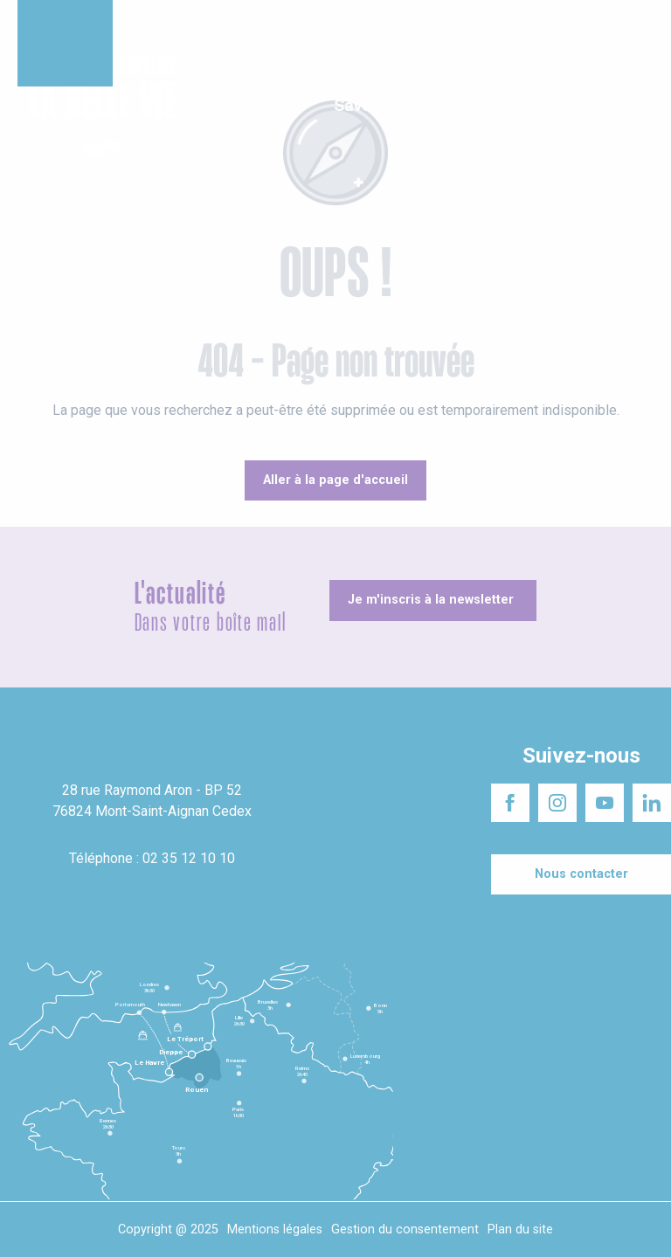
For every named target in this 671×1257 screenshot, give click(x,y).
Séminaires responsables (385, 25)
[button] (642, 107)
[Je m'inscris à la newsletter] (432, 600)
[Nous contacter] (581, 874)
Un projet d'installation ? (235, 25)
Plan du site (520, 1229)
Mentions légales (274, 1229)
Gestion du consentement (405, 1229)
